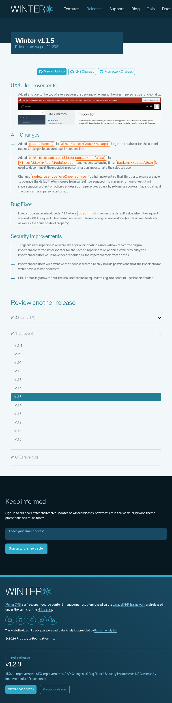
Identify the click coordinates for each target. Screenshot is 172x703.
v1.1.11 (18, 346)
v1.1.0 (18, 439)
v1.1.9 (17, 363)
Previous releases (55, 689)
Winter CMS (13, 605)
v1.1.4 (18, 405)
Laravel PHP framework (129, 605)
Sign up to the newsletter (26, 548)
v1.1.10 (18, 354)
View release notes (21, 689)
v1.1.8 (18, 371)
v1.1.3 (18, 414)
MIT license (45, 609)
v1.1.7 (17, 380)
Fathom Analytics (105, 630)
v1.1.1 (17, 431)
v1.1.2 (18, 422)
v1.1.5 (18, 397)
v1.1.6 (18, 388)
